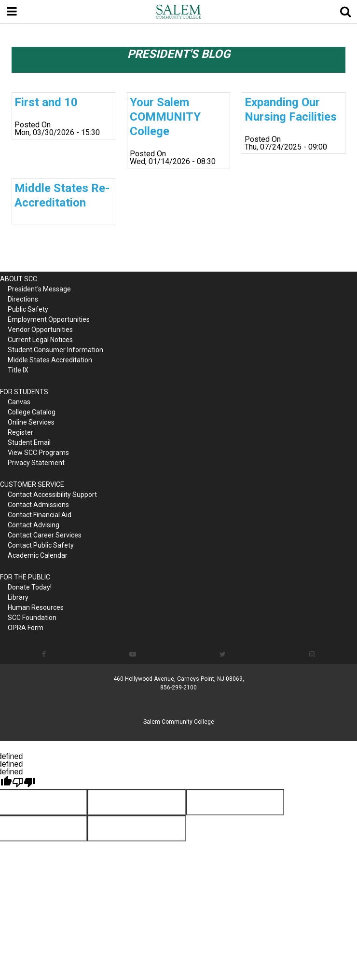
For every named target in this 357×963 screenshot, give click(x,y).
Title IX (18, 370)
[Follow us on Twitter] (223, 654)
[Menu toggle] (11, 11)
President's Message (39, 289)
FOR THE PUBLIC (25, 577)
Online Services (31, 422)
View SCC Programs (38, 452)
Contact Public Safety (41, 545)
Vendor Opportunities (40, 329)
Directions (23, 299)
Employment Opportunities (49, 319)
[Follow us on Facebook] (43, 654)
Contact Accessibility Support (52, 494)
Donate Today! (30, 587)
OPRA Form (25, 628)
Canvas (19, 402)
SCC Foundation (32, 617)
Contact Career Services (45, 535)
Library (18, 597)
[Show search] (345, 11)
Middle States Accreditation (50, 360)
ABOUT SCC (18, 279)
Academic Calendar (38, 555)
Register (20, 432)
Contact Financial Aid (39, 515)
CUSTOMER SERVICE (32, 484)
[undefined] (23, 782)
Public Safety (28, 309)
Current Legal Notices (40, 340)
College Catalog (31, 412)
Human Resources (36, 607)
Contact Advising (33, 525)
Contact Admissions (38, 505)
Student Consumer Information (55, 350)
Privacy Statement (36, 463)
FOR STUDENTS (24, 392)
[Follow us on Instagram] (312, 654)
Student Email (29, 442)
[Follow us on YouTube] (132, 654)
